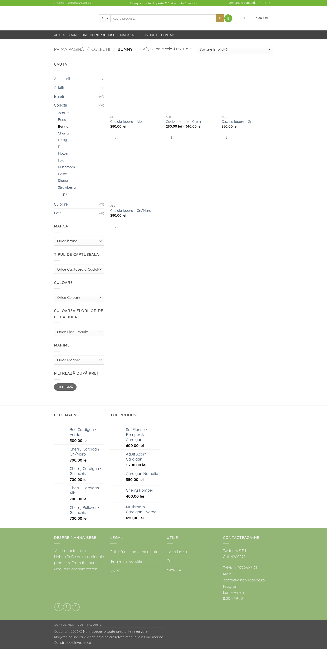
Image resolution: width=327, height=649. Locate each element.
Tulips (62, 194)
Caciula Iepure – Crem (183, 121)
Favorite (147, 35)
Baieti (59, 96)
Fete (58, 213)
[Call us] (270, 3)
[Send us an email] (266, 3)
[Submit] (220, 18)
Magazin (127, 35)
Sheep (63, 180)
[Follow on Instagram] (261, 3)
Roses (63, 174)
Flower (63, 153)
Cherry (63, 133)
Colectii (100, 49)
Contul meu (177, 552)
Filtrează (65, 387)
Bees (62, 119)
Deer (62, 146)
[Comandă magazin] (235, 49)
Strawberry (67, 187)
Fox (61, 160)
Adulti (59, 87)
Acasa (59, 35)
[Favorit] (244, 18)
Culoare (61, 204)
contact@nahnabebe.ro (80, 3)
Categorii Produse (99, 35)
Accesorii (62, 78)
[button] (228, 18)
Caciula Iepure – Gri (236, 121)
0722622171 (60, 3)
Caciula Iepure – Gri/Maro (130, 210)
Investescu (82, 642)
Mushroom (66, 167)
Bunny (63, 126)
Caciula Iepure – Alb (126, 121)
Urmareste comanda (243, 2)
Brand (73, 35)
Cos (170, 560)
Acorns (63, 112)
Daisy (62, 140)
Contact (168, 35)
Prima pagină (69, 49)
